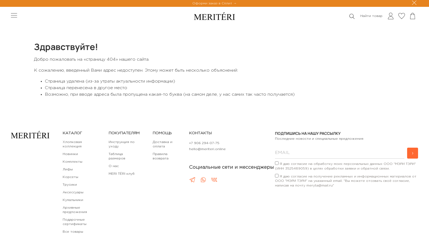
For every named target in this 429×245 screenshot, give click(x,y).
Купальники (73, 200)
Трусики (70, 184)
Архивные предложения (75, 210)
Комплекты (72, 161)
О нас (114, 166)
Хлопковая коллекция (72, 144)
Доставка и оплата (162, 144)
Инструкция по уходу (122, 144)
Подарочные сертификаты (74, 222)
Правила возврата (161, 156)
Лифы (68, 169)
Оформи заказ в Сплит (212, 3)
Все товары (73, 231)
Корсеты (70, 177)
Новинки (70, 154)
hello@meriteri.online (207, 149)
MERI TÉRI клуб (122, 173)
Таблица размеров (117, 156)
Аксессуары (73, 192)
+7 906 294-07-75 (204, 143)
